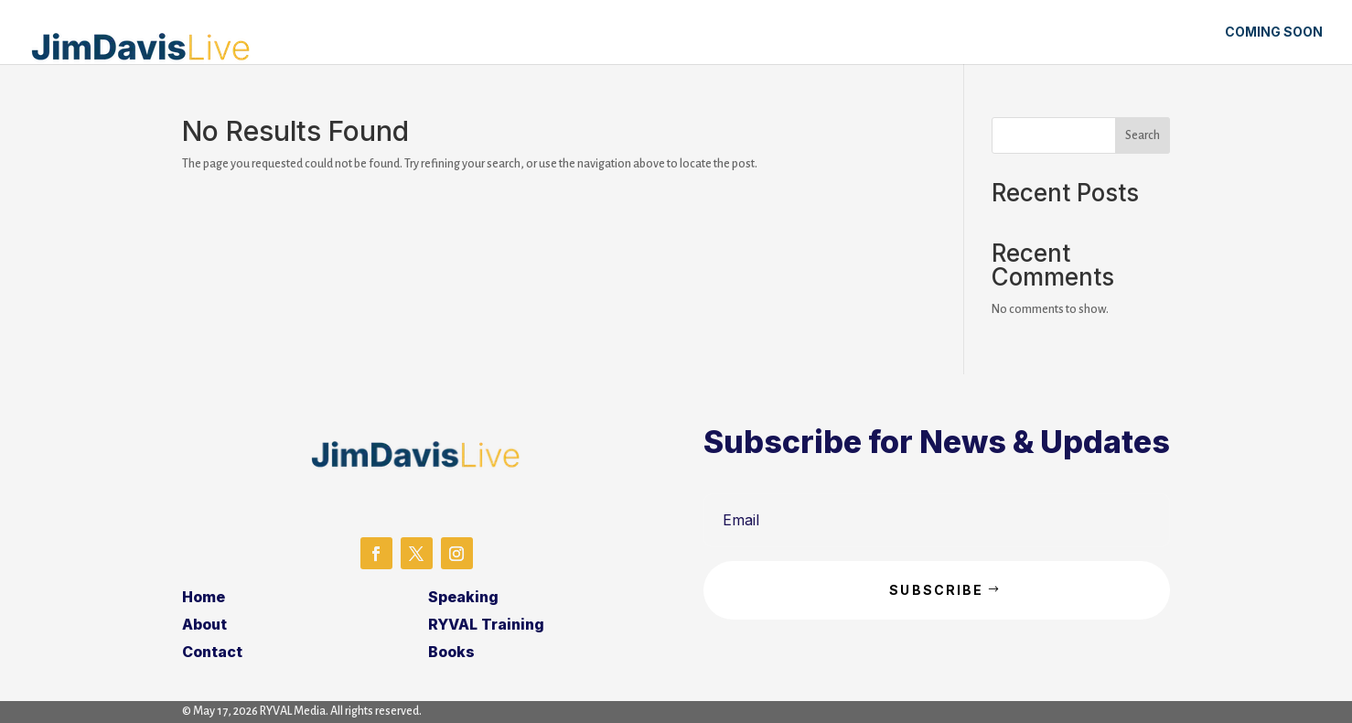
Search (1142, 135)
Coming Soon (1274, 32)
